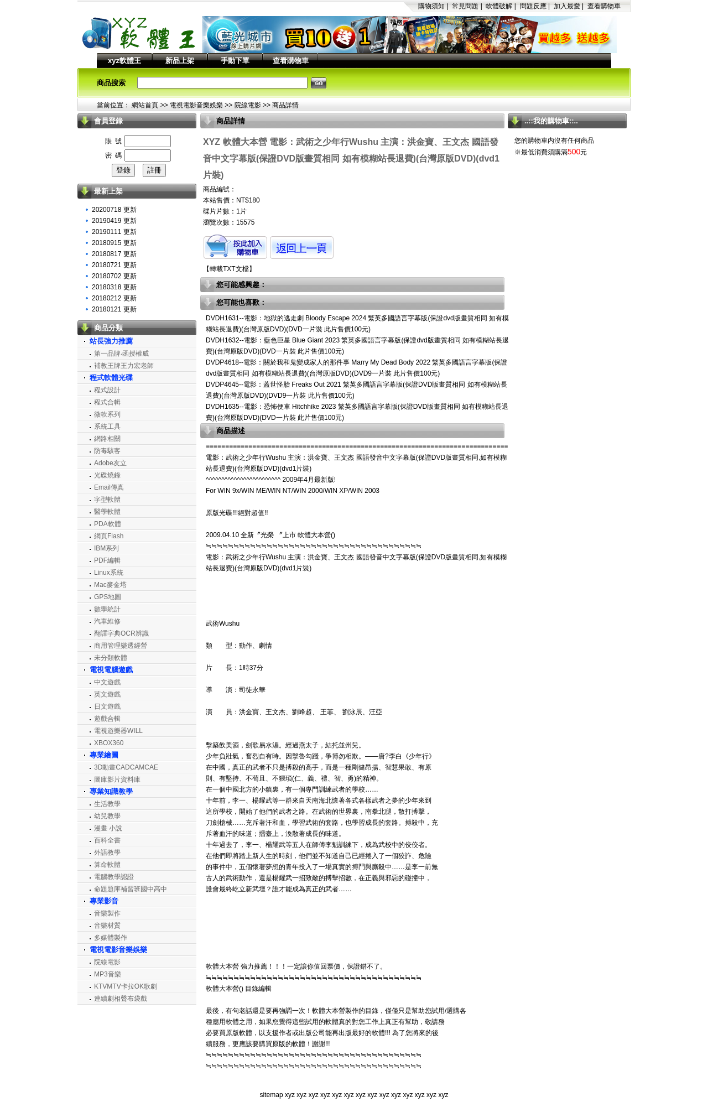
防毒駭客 (107, 451)
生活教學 (107, 804)
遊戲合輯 (107, 719)
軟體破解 (499, 6)
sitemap (271, 1095)
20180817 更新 (114, 254)
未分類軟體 (110, 658)
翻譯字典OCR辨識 (121, 633)
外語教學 (107, 852)
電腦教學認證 (114, 877)
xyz (290, 1095)
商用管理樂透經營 (120, 645)
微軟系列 (107, 414)
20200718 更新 (114, 210)
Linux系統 (108, 572)
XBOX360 (108, 743)
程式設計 (107, 390)
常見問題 (465, 6)
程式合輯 (107, 402)
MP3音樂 (107, 974)
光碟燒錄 (107, 475)
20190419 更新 (114, 221)
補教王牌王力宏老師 (124, 366)
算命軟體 (107, 865)
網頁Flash (108, 536)
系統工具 (107, 426)
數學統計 (107, 609)
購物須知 (431, 6)
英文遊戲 (107, 694)
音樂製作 (107, 913)
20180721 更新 (114, 265)
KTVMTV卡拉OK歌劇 (125, 986)
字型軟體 (107, 499)
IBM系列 (106, 548)
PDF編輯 (107, 560)
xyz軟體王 (124, 60)
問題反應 (533, 6)
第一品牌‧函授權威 (121, 353)
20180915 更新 (114, 243)
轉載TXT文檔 (229, 269)
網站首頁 (145, 105)
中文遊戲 (107, 682)
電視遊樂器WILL (118, 731)
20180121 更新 (114, 309)
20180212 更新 (114, 298)
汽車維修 (107, 621)
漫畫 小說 (108, 828)
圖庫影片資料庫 (117, 779)
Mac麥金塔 (110, 585)
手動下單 (235, 60)
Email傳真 (109, 487)
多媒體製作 (110, 938)
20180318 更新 (114, 287)
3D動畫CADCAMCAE (126, 767)
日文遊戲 (107, 706)
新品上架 (179, 60)
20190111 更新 (114, 232)
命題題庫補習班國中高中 (130, 889)
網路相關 (107, 439)
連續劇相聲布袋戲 (120, 998)
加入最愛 (567, 6)
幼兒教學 (107, 816)
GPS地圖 (107, 597)
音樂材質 (107, 925)
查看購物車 (604, 6)
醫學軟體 (107, 512)
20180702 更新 (114, 276)
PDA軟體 (107, 524)
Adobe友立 (110, 463)
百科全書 (107, 840)
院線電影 (248, 105)
